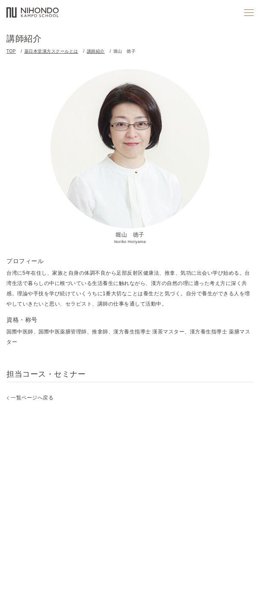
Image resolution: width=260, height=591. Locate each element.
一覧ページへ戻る (32, 397)
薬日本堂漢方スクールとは (51, 51)
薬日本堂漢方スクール (32, 12)
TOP (11, 51)
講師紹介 (96, 51)
